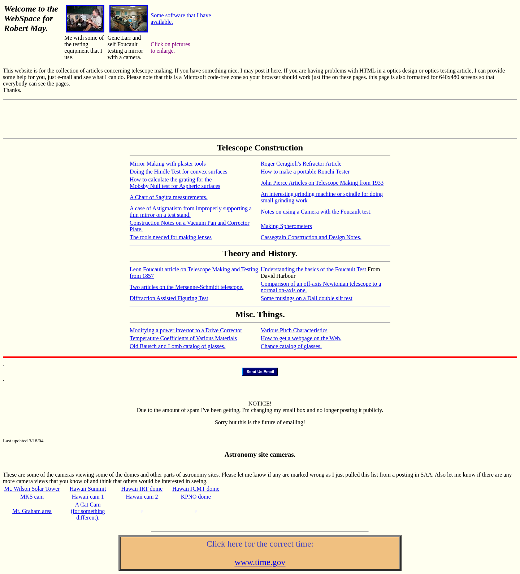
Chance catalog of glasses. (291, 346)
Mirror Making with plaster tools (168, 164)
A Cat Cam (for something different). (88, 511)
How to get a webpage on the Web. (301, 338)
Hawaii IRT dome (141, 489)
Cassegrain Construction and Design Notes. (311, 237)
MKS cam (32, 497)
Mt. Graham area (32, 511)
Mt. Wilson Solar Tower (32, 489)
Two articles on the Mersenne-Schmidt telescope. (186, 287)
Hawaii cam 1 (88, 497)
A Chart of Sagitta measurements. (169, 197)
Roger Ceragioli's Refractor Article (301, 164)
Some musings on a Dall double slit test (306, 298)
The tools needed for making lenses (171, 237)
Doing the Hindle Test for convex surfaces (179, 171)
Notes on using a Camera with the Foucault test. (316, 212)
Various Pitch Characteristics (294, 330)
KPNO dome (196, 497)
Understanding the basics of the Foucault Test (314, 269)
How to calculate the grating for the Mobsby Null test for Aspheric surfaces (175, 182)
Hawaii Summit (88, 489)
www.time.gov (259, 562)
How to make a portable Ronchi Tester (305, 171)
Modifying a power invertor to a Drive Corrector (186, 330)
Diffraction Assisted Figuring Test (169, 298)
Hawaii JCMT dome (195, 489)
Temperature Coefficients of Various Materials (183, 338)
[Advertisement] (260, 119)
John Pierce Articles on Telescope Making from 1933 (322, 183)
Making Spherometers (286, 226)
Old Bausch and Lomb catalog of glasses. (177, 346)
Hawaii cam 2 (142, 497)
